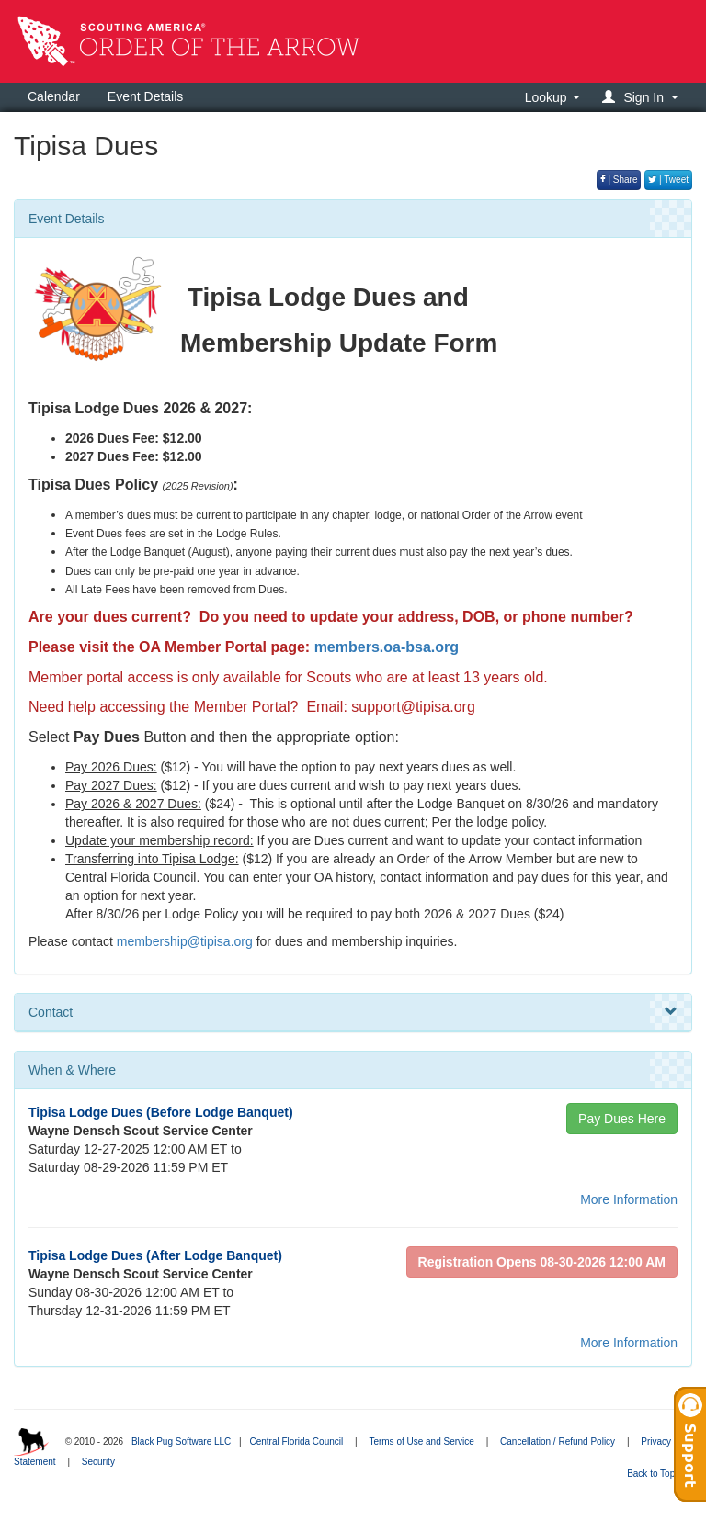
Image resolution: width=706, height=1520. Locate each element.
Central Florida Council (296, 1441)
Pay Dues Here (622, 1118)
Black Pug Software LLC (181, 1441)
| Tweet (668, 180)
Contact (353, 1012)
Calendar (54, 96)
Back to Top (657, 1474)
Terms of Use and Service (421, 1441)
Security (98, 1462)
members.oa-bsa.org (386, 647)
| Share (619, 180)
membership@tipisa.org (185, 941)
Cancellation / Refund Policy (557, 1441)
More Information (629, 1199)
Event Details (145, 96)
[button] (643, 97)
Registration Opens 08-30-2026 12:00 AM (542, 1262)
